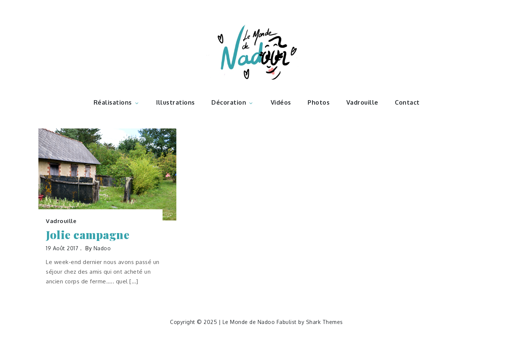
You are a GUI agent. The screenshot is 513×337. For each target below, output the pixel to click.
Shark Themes (324, 322)
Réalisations (117, 102)
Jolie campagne (87, 235)
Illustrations (175, 102)
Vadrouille (362, 102)
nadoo (102, 248)
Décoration (232, 102)
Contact (407, 102)
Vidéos (281, 102)
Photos (319, 102)
